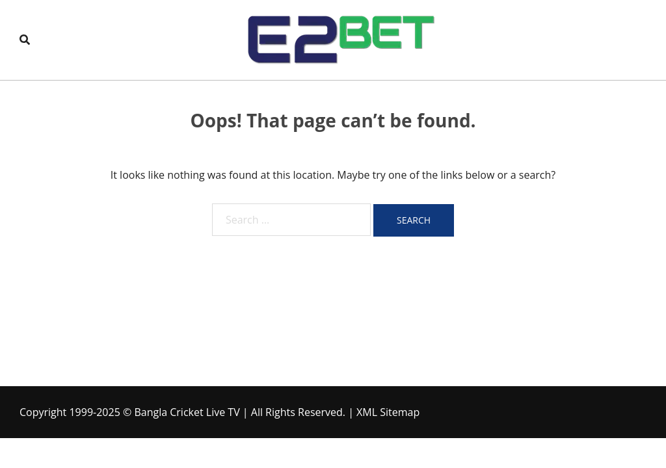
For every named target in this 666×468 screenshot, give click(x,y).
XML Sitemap (388, 412)
